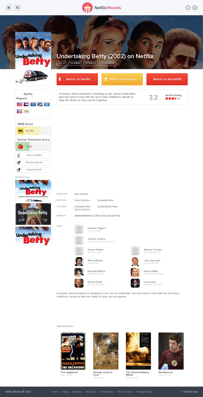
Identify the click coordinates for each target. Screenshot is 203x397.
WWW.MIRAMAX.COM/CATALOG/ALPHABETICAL (102, 216)
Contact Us (106, 392)
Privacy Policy (144, 392)
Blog (65, 392)
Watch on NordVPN (167, 79)
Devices (77, 392)
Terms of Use (124, 392)
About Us (91, 392)
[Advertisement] (161, 215)
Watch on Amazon (123, 79)
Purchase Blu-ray (34, 162)
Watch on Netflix (78, 79)
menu (8, 7)
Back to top (191, 392)
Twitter (188, 7)
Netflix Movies (13, 392)
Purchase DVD (34, 170)
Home (55, 392)
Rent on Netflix (34, 155)
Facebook (195, 7)
